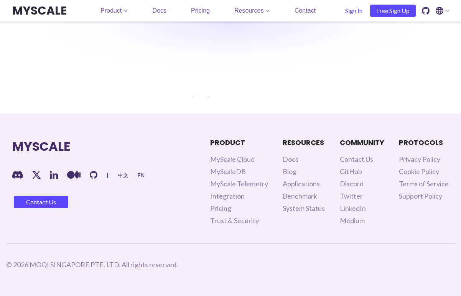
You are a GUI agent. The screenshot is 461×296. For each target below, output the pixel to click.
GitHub (351, 171)
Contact (305, 10)
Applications (301, 183)
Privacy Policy (419, 159)
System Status (304, 208)
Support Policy (420, 196)
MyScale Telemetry (239, 183)
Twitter (351, 196)
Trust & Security (234, 220)
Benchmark (300, 196)
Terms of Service (424, 183)
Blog (289, 171)
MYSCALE (39, 11)
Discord (352, 183)
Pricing (200, 10)
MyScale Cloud (232, 159)
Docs (159, 10)
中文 (123, 175)
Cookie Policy (419, 171)
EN (141, 175)
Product (114, 10)
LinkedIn (353, 208)
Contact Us (41, 202)
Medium (352, 220)
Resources (252, 10)
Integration (227, 196)
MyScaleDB (228, 171)
